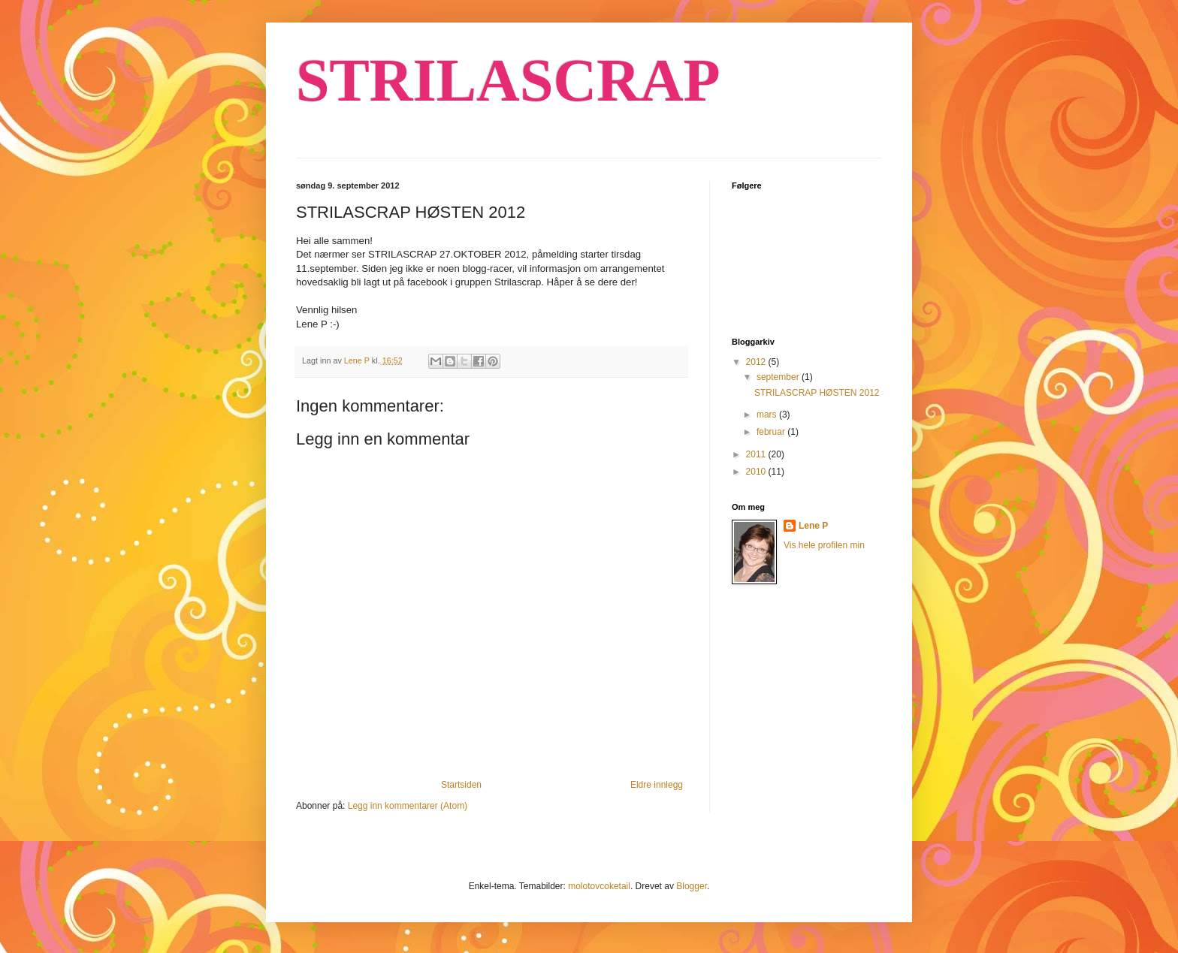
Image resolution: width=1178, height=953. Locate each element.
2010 (757, 471)
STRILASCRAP (508, 80)
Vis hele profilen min (824, 545)
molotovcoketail (599, 886)
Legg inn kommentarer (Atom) (407, 806)
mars (768, 414)
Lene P (813, 525)
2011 (757, 454)
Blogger (691, 886)
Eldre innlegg (656, 785)
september (779, 377)
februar (772, 432)
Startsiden (461, 785)
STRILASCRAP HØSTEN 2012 (817, 393)
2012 (757, 362)
